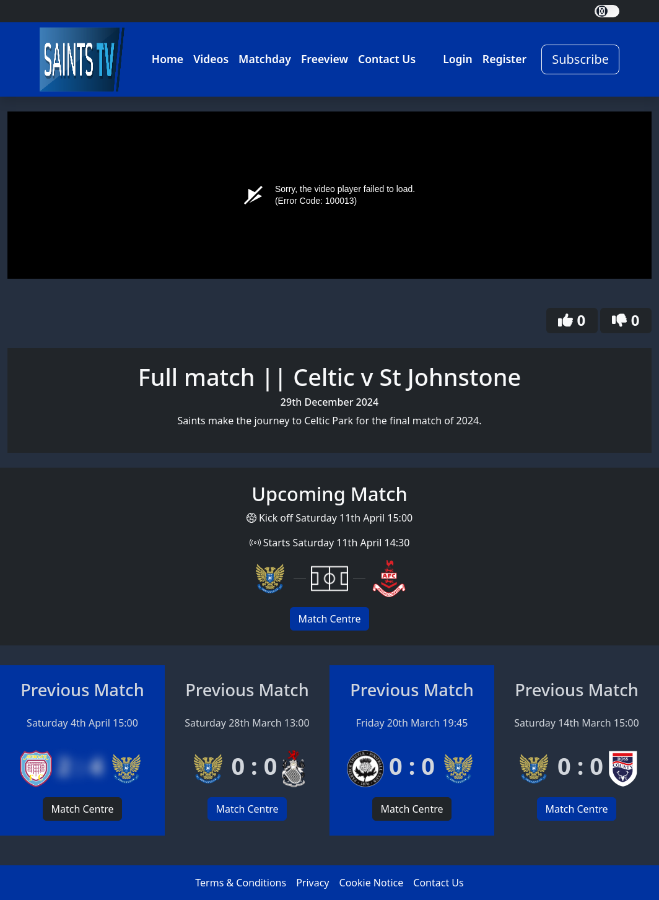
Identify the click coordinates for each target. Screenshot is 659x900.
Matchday (264, 58)
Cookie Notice (371, 882)
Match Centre (329, 619)
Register (504, 58)
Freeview (324, 58)
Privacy (312, 882)
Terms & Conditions (240, 882)
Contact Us (387, 58)
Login (458, 58)
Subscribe (580, 59)
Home (167, 58)
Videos (211, 58)
